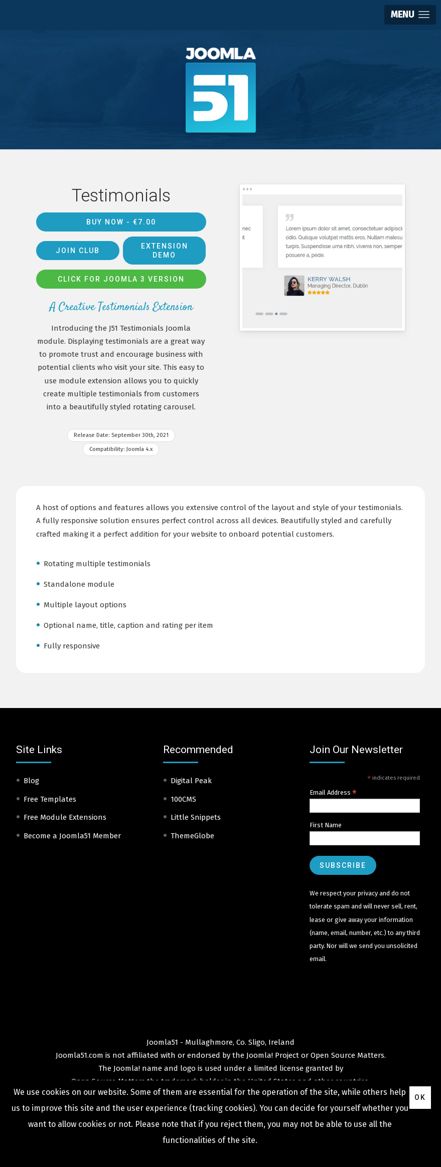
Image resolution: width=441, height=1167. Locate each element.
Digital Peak (191, 780)
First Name (326, 825)
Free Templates (50, 799)
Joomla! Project (271, 1055)
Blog (31, 780)
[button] (410, 15)
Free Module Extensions (65, 817)
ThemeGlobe (192, 835)
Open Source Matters (347, 1055)
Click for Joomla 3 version (121, 279)
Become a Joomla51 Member (72, 835)
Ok (420, 1097)
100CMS (183, 799)
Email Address (333, 792)
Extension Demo (164, 250)
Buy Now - (121, 222)
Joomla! (126, 1068)
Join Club (78, 251)
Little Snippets (196, 817)
